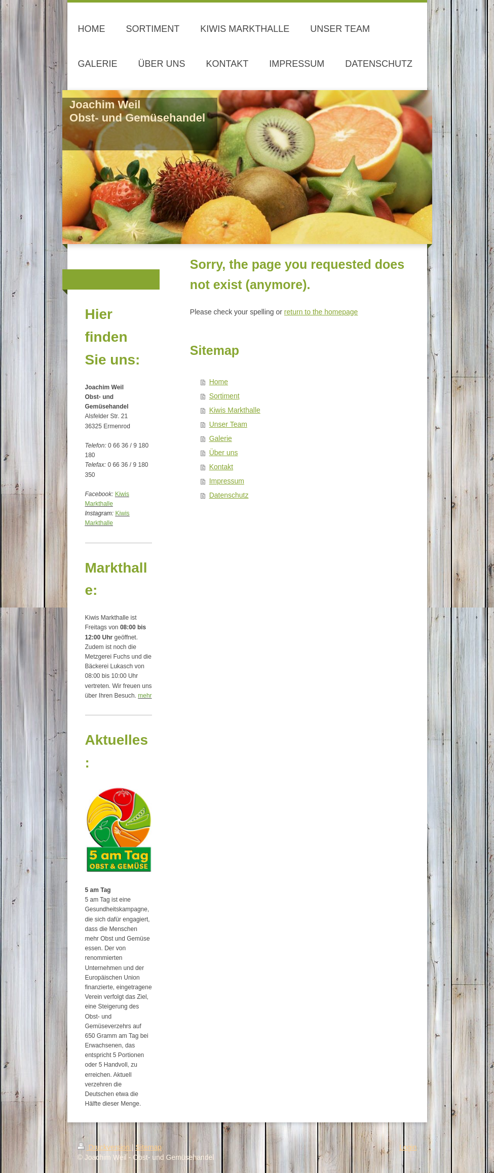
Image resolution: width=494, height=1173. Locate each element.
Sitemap (149, 1147)
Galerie (220, 438)
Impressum (226, 481)
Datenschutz (229, 495)
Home (218, 382)
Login (407, 1147)
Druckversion (105, 1147)
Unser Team (228, 424)
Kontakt (221, 467)
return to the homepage (321, 312)
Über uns (223, 453)
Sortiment (224, 396)
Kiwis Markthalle (234, 410)
